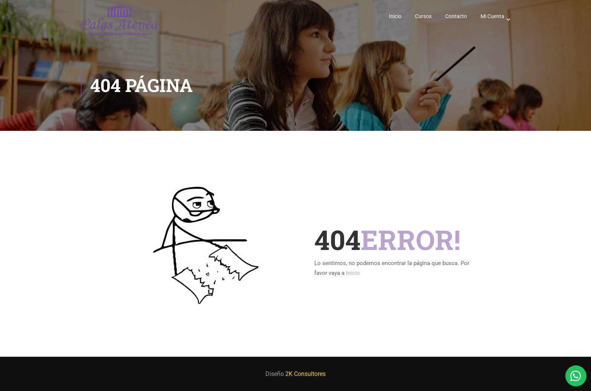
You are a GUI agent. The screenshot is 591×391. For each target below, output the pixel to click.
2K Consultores (305, 373)
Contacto (456, 16)
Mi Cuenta (492, 16)
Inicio (395, 16)
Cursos (423, 16)
